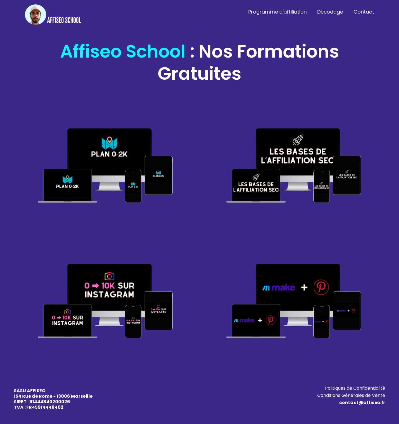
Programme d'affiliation (277, 12)
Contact (364, 12)
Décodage (330, 12)
